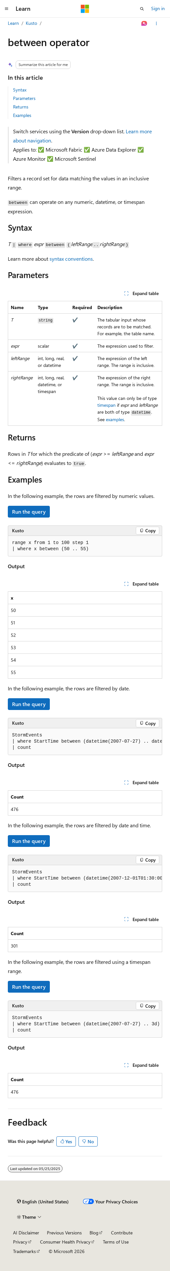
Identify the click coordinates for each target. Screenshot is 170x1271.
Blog (94, 1233)
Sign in (158, 8)
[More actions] (156, 23)
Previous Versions (64, 1233)
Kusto (31, 23)
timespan (106, 405)
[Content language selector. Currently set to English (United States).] (43, 1202)
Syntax (19, 90)
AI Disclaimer (26, 1233)
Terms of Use (116, 1242)
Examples (22, 115)
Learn (13, 23)
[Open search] (142, 9)
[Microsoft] (85, 9)
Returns (20, 107)
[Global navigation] (6, 9)
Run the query (29, 511)
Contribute (122, 1233)
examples (115, 419)
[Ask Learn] (144, 23)
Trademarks (24, 1251)
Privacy (20, 1242)
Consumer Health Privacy (65, 1242)
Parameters (24, 98)
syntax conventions (71, 258)
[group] (85, 741)
